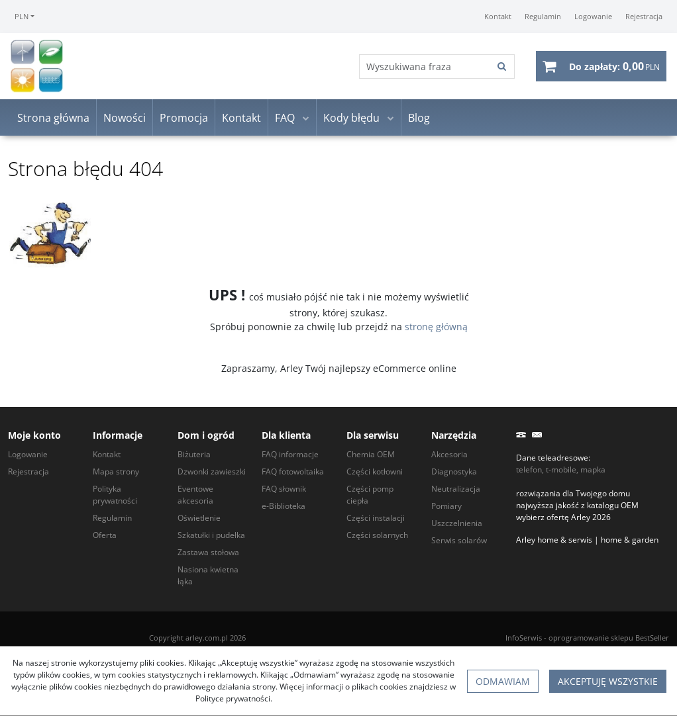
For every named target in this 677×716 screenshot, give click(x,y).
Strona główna (53, 118)
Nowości (124, 118)
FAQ (285, 118)
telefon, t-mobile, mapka (560, 469)
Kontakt (241, 118)
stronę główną (436, 326)
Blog (419, 118)
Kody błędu (351, 118)
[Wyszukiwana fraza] (425, 66)
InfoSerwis (523, 638)
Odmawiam (503, 681)
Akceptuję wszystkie (608, 681)
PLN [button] (21, 16)
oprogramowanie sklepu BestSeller (608, 638)
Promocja (184, 118)
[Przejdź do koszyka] (614, 66)
